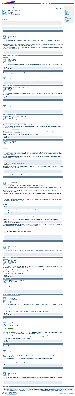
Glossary (70, 393)
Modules (20, 4)
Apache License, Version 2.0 (11, 394)
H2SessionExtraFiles (8, 257)
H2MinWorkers (67, 11)
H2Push (66, 13)
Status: (3, 11)
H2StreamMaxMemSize (68, 16)
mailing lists (60, 390)
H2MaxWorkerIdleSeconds (69, 9)
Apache (3, 4)
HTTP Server (7, 4)
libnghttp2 (10, 19)
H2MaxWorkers (67, 10)
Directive (10, 31)
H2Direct (6, 31)
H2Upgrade (66, 19)
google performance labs (13, 329)
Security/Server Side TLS (16, 129)
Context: (4, 36)
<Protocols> (24, 44)
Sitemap (73, 393)
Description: (4, 10)
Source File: (4, 13)
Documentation (11, 4)
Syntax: (4, 58)
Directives (64, 393)
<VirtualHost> (35, 40)
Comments (66, 21)
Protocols (13, 26)
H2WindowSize (67, 20)
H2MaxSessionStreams (9, 55)
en (62, 8)
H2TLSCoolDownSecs (68, 17)
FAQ (67, 393)
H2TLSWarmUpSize (68, 18)
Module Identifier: (5, 12)
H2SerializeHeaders (8, 241)
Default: (4, 35)
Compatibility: (4, 14)
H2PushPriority (67, 14)
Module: (4, 38)
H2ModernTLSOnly (67, 12)
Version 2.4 (16, 4)
